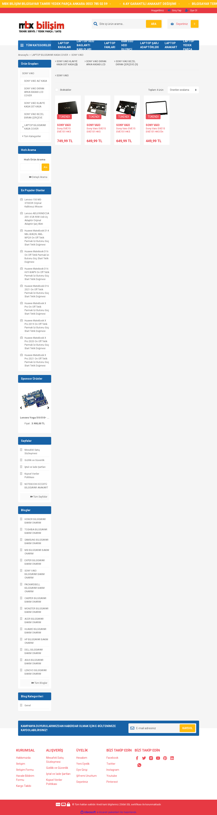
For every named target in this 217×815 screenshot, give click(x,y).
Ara (45, 167)
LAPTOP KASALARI (64, 45)
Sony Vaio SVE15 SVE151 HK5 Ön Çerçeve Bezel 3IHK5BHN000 (155, 133)
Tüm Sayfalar (38, 496)
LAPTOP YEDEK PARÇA (188, 45)
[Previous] (21, 408)
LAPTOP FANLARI (109, 45)
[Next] (48, 408)
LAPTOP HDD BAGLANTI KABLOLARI (85, 45)
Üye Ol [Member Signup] (191, 10)
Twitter (110, 763)
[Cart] (183, 24)
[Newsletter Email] (162, 728)
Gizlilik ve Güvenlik (57, 767)
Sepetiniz (82, 781)
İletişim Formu (25, 769)
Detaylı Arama (38, 177)
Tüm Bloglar (39, 683)
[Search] (127, 24)
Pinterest (112, 781)
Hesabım (81, 757)
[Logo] (41, 26)
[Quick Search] (30, 167)
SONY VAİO (77, 55)
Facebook (112, 757)
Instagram (112, 769)
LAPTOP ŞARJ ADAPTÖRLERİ (149, 45)
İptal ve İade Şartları (58, 773)
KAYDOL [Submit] (187, 728)
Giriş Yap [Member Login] (174, 10)
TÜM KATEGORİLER (38, 45)
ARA (153, 23)
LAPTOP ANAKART (171, 45)
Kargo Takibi (23, 785)
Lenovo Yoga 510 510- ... (34, 417)
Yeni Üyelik (83, 763)
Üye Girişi (81, 769)
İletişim (20, 763)
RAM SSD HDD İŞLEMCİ (127, 45)
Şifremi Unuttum (86, 775)
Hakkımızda (23, 757)
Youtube (111, 775)
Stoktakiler (65, 90)
